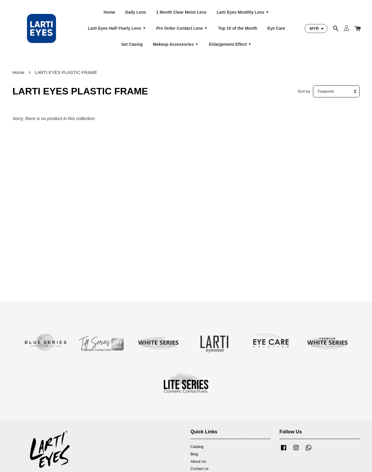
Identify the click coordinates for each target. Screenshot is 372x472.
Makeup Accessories (176, 44)
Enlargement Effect (230, 44)
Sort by (304, 91)
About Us (198, 461)
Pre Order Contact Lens (182, 28)
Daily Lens (135, 12)
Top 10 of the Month (237, 28)
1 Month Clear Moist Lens (181, 12)
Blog (194, 454)
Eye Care (276, 28)
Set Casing (132, 44)
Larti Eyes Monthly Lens (243, 12)
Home (109, 12)
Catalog (197, 446)
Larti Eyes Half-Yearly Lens (117, 28)
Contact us (199, 468)
